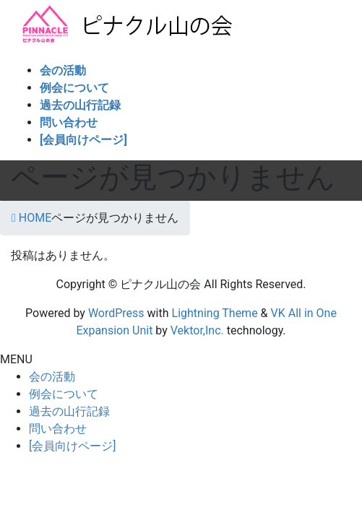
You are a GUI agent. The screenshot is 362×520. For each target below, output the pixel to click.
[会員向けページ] (72, 446)
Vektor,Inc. (197, 330)
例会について (63, 394)
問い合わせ (58, 429)
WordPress (116, 313)
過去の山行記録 (69, 411)
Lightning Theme (215, 313)
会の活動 (52, 377)
